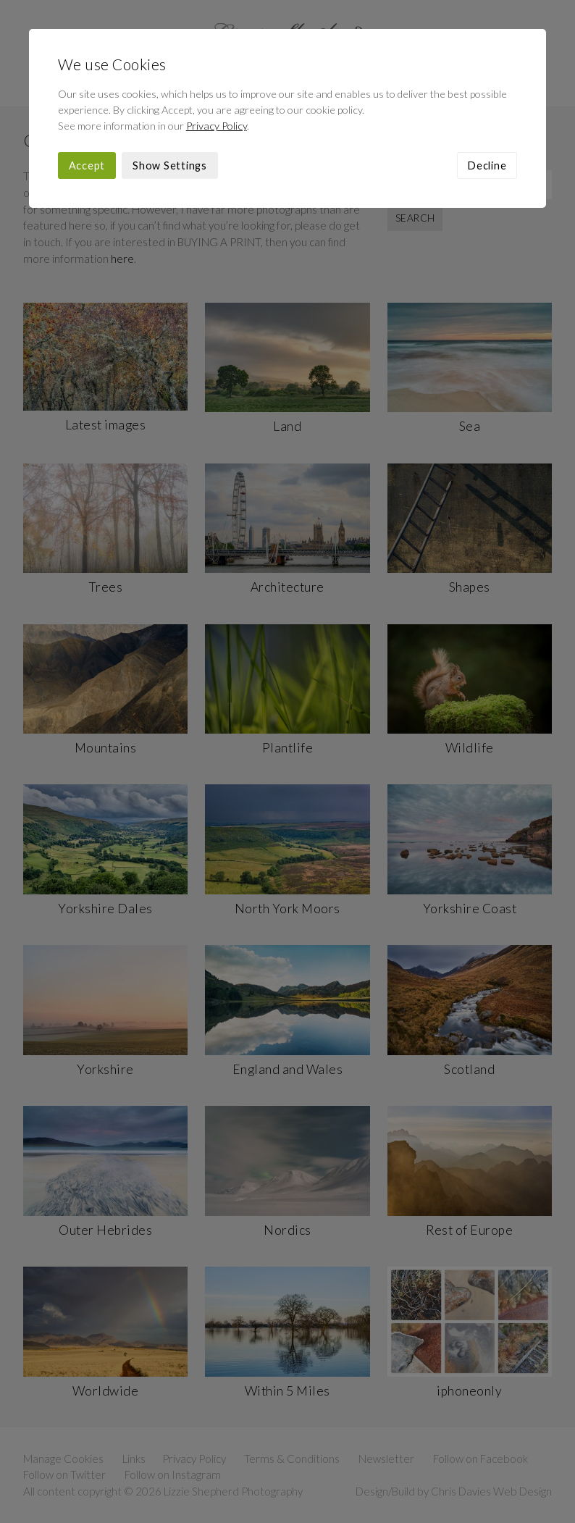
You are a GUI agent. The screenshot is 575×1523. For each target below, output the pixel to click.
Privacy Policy (216, 125)
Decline (487, 165)
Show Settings (170, 165)
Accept (87, 165)
